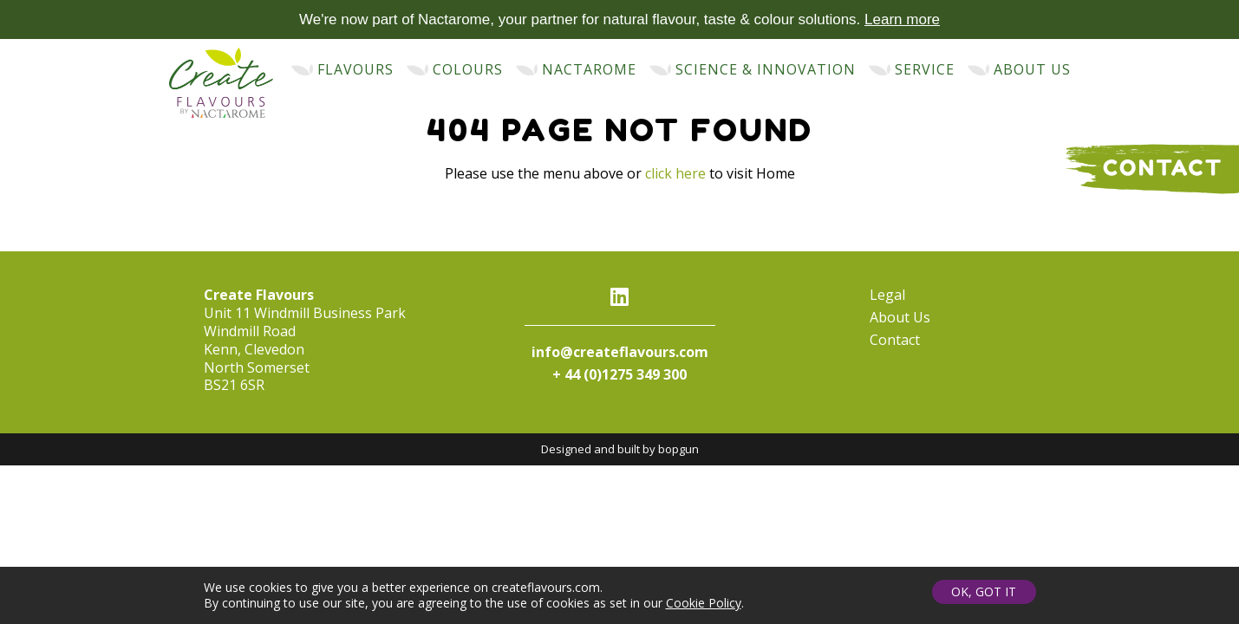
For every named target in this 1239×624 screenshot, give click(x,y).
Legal (887, 294)
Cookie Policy (703, 603)
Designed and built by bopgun (620, 449)
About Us (900, 317)
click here (675, 173)
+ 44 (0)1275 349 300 (619, 374)
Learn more (902, 19)
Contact (895, 339)
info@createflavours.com (619, 351)
